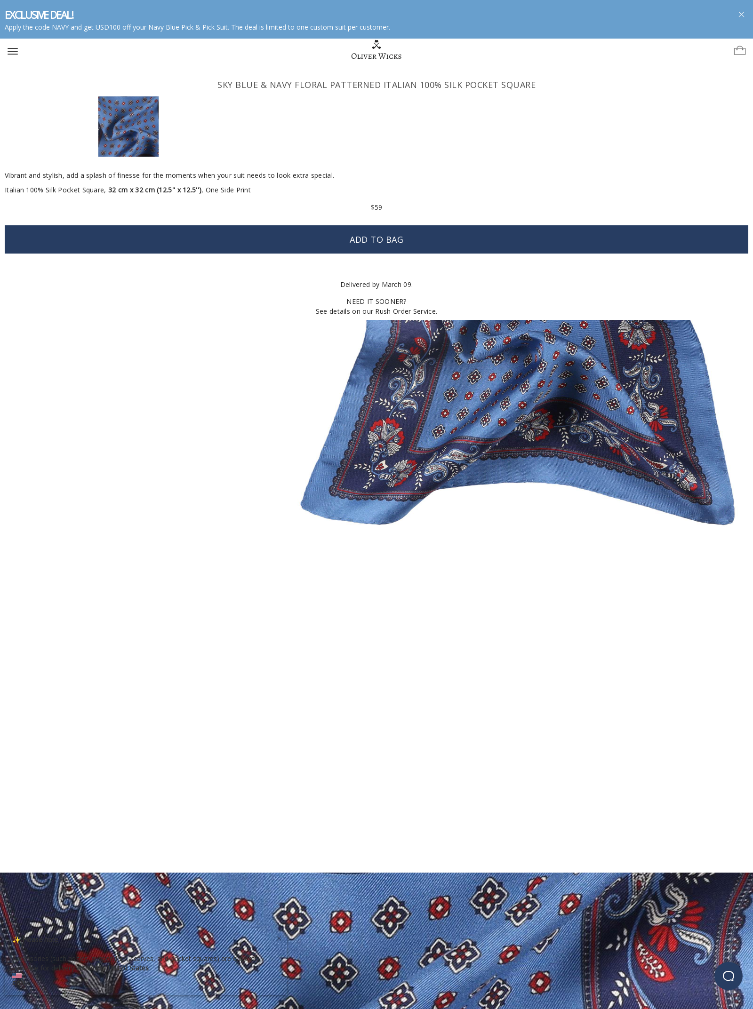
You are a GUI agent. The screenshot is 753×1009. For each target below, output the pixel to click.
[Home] (376, 50)
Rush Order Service (405, 311)
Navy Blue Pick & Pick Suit (188, 27)
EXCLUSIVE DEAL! (39, 15)
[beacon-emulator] (728, 976)
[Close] (279, 937)
